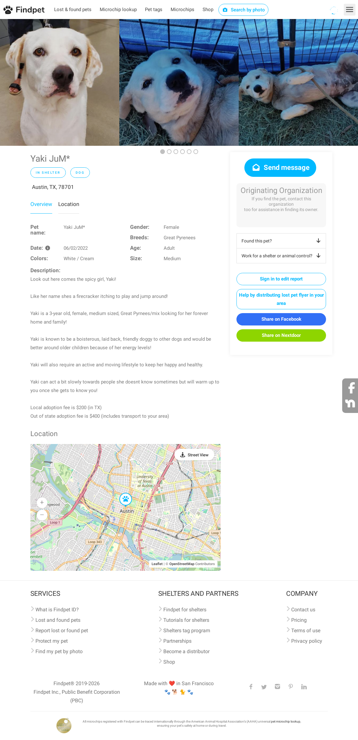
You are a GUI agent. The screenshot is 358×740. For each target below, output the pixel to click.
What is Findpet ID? (57, 610)
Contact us (303, 610)
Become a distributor (186, 651)
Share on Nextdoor (281, 335)
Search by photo (243, 10)
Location (68, 204)
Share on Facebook (281, 319)
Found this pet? (282, 241)
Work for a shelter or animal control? (282, 256)
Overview (41, 204)
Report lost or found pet (61, 630)
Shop (208, 9)
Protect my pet (51, 641)
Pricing (299, 620)
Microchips (182, 9)
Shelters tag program (186, 630)
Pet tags (153, 9)
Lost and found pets (57, 620)
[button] (121, 493)
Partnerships (177, 641)
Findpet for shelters (184, 610)
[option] (59, 82)
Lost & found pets (72, 9)
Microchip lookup (118, 9)
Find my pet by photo (59, 651)
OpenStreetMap (181, 564)
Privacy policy (306, 641)
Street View (198, 455)
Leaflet (157, 564)
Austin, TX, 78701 (53, 187)
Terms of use (305, 630)
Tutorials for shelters (186, 620)
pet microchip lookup (285, 721)
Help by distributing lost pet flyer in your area (281, 299)
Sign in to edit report (281, 279)
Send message (280, 167)
